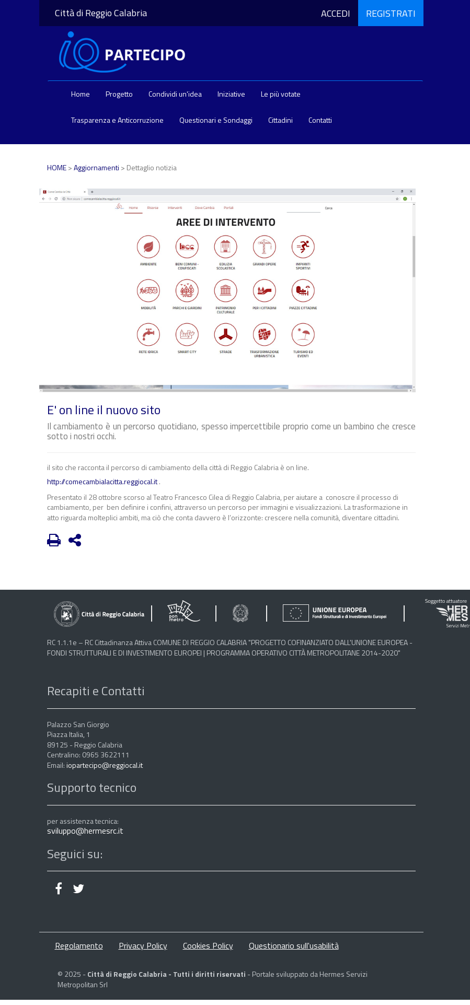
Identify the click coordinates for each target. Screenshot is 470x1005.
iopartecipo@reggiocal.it (104, 764)
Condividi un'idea (175, 93)
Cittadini (280, 119)
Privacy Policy (143, 945)
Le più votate (281, 93)
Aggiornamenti (96, 167)
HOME (56, 167)
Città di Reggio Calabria (101, 13)
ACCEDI (335, 13)
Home (80, 93)
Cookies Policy (208, 945)
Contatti (320, 119)
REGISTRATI (391, 13)
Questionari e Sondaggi (216, 119)
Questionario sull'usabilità (294, 945)
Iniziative (231, 93)
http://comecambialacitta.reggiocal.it (102, 481)
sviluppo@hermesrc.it (85, 830)
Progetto (119, 93)
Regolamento (79, 945)
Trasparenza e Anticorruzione (117, 119)
